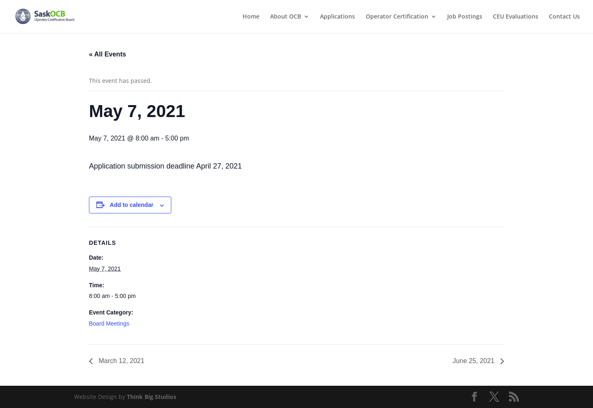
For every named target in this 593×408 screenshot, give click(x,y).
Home (251, 17)
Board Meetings (109, 323)
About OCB (285, 17)
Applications (337, 17)
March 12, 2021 (121, 360)
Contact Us (564, 17)
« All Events (107, 54)
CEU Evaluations (515, 17)
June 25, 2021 (474, 360)
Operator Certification (397, 17)
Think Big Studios (151, 397)
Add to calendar (132, 205)
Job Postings (464, 17)
